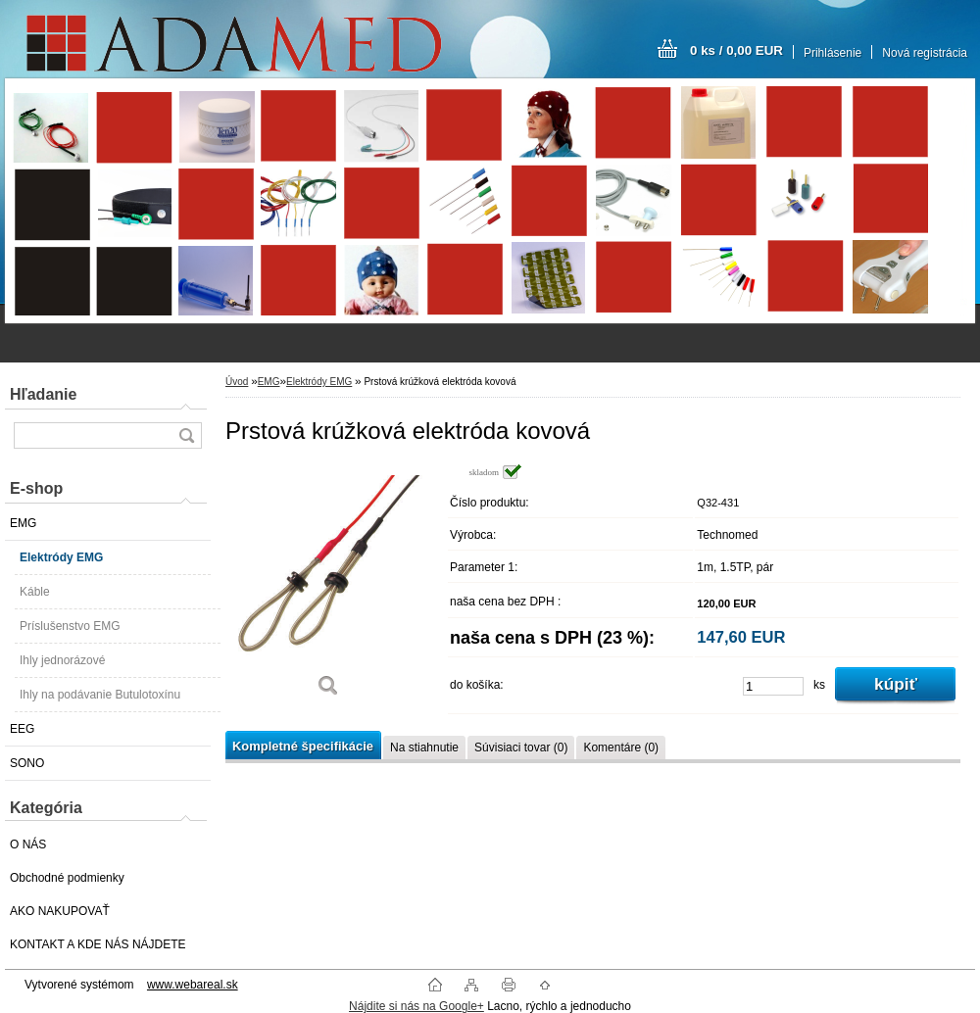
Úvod (236, 381)
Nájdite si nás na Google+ (416, 1006)
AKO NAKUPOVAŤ (60, 911)
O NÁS (28, 844)
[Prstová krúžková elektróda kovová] (328, 587)
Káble (35, 592)
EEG (22, 729)
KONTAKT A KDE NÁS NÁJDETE (98, 944)
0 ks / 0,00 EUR (736, 50)
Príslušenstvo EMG (70, 626)
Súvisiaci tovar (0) (520, 747)
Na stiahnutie (424, 747)
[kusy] (773, 686)
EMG (23, 523)
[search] (186, 435)
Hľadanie (43, 394)
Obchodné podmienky (67, 878)
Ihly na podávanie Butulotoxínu (100, 694)
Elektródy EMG (61, 557)
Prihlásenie (832, 53)
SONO (27, 763)
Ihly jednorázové (62, 660)
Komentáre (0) (621, 747)
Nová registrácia (924, 53)
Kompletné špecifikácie (302, 746)
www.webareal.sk (192, 984)
